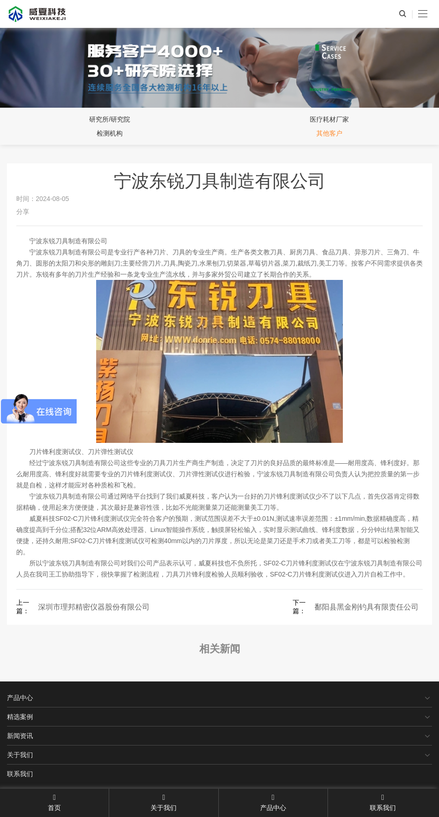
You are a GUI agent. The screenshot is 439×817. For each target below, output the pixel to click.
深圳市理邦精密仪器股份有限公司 (94, 607)
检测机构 (110, 133)
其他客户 (329, 133)
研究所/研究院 (109, 119)
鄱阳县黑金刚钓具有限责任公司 (367, 607)
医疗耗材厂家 (329, 119)
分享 (22, 211)
